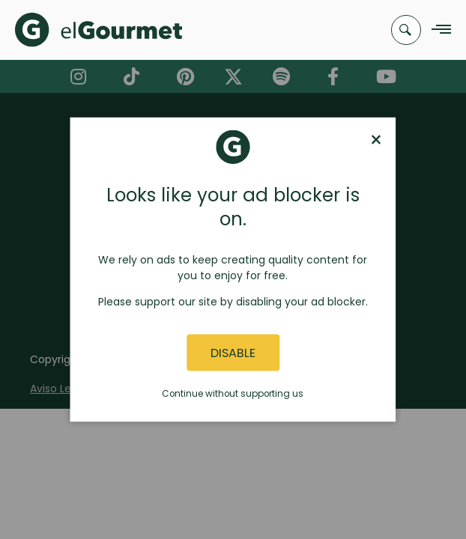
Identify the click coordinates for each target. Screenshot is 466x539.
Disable (233, 352)
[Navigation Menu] (437, 30)
